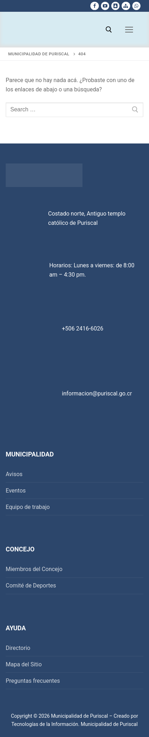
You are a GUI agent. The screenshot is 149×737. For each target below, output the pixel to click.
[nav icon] (129, 29)
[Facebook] (94, 6)
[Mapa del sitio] (126, 6)
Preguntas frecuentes (33, 680)
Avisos (14, 474)
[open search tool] (109, 29)
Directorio (18, 648)
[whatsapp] (136, 6)
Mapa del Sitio (24, 664)
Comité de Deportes (31, 585)
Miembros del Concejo (34, 569)
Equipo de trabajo (28, 507)
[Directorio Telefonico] (115, 6)
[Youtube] (105, 6)
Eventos (16, 490)
